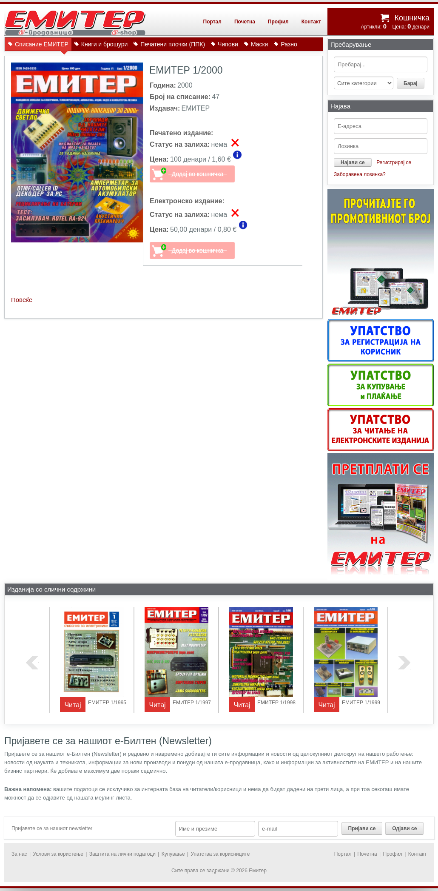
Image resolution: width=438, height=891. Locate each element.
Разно (289, 44)
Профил (278, 22)
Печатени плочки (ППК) (172, 44)
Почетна (244, 22)
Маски (259, 44)
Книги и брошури (104, 44)
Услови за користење (58, 854)
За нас (19, 854)
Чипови (228, 44)
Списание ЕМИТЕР (41, 46)
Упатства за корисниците (220, 854)
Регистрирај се (393, 162)
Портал (212, 22)
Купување (173, 854)
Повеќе (21, 299)
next (404, 662)
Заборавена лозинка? (360, 174)
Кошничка (411, 18)
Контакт (311, 22)
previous (32, 662)
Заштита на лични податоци (122, 854)
